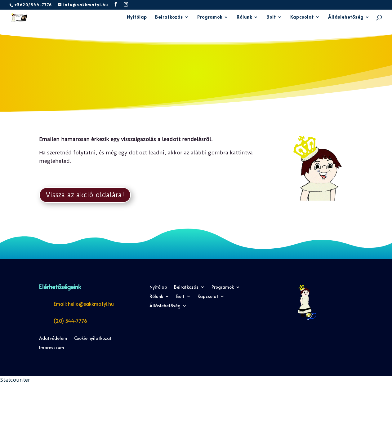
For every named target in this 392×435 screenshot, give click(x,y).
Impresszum (51, 347)
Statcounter (15, 380)
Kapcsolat (302, 17)
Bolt (271, 17)
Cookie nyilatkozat (93, 338)
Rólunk (244, 17)
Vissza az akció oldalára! (85, 195)
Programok (209, 17)
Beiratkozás (169, 17)
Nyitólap (137, 17)
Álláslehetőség (345, 17)
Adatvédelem (53, 338)
